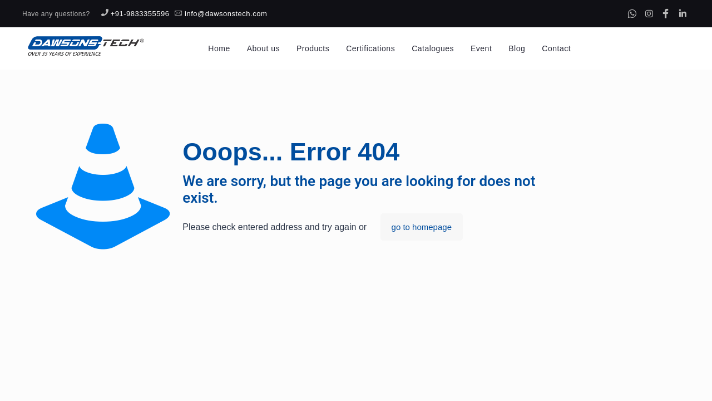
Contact (556, 48)
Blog (516, 48)
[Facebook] (665, 13)
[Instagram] (649, 13)
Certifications (370, 48)
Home (219, 48)
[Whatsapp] (631, 13)
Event (481, 48)
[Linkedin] (682, 13)
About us (263, 48)
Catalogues (433, 48)
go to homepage (422, 227)
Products (312, 48)
